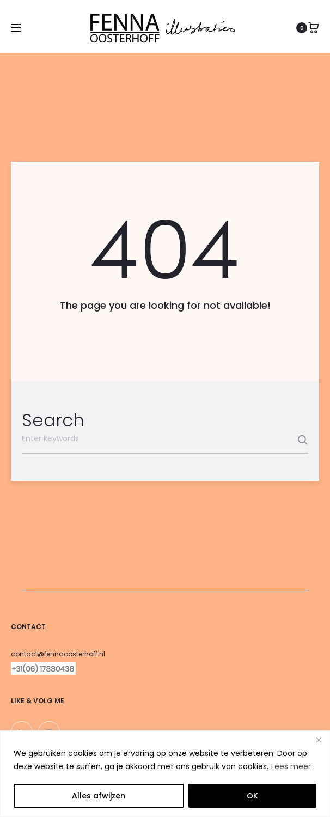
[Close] (318, 739)
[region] (165, 773)
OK (252, 795)
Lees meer (291, 766)
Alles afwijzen (98, 795)
